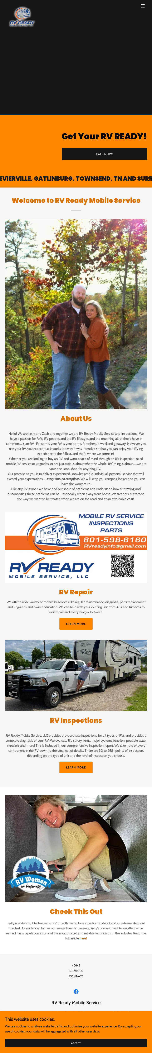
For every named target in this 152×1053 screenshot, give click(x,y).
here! (83, 938)
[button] (143, 6)
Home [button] (76, 965)
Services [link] (76, 971)
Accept (76, 1043)
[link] (22, 6)
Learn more (76, 624)
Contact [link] (76, 976)
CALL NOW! (104, 154)
